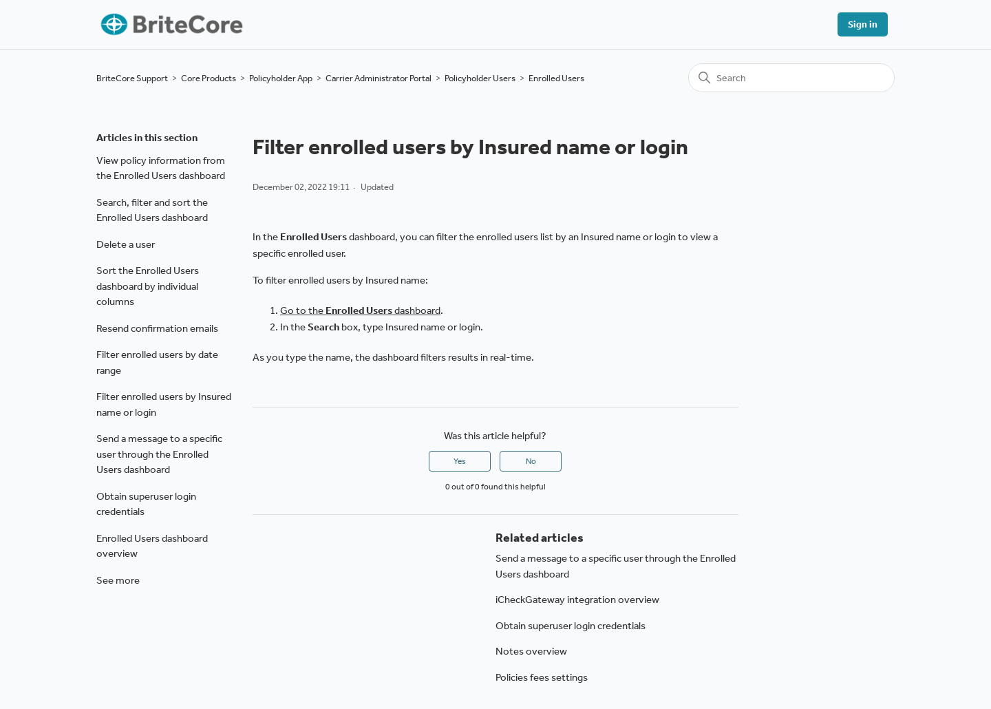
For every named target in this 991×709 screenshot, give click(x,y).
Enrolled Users (556, 78)
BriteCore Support (132, 78)
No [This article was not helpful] (531, 461)
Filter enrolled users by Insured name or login (163, 404)
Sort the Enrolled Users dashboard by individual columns (147, 286)
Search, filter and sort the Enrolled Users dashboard (152, 210)
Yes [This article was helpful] (460, 461)
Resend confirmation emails (157, 328)
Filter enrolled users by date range (157, 362)
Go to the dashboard (360, 310)
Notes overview (531, 651)
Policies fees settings (542, 677)
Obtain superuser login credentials (146, 504)
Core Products (208, 78)
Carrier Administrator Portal (378, 78)
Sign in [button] (862, 24)
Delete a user (125, 244)
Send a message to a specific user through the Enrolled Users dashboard (159, 454)
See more (118, 580)
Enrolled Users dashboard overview (152, 546)
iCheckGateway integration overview (577, 599)
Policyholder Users (480, 78)
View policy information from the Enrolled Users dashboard (160, 168)
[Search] (791, 78)
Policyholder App (280, 78)
